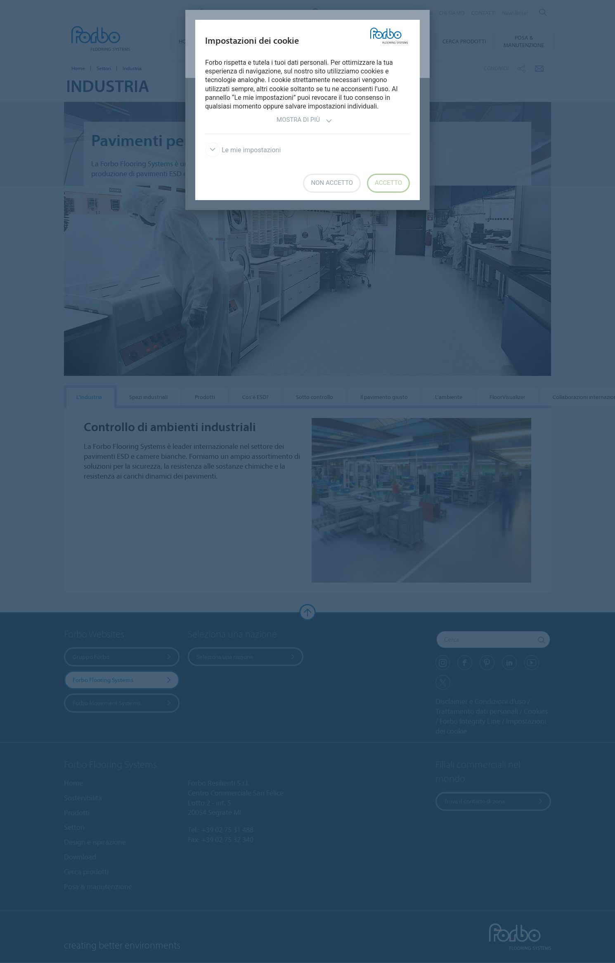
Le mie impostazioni (243, 150)
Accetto (388, 182)
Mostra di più (304, 120)
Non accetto (331, 182)
